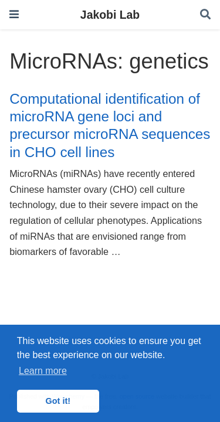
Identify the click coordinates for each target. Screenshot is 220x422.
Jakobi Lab (110, 14)
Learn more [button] (43, 371)
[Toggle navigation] (14, 14)
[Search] (205, 15)
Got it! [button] (58, 401)
